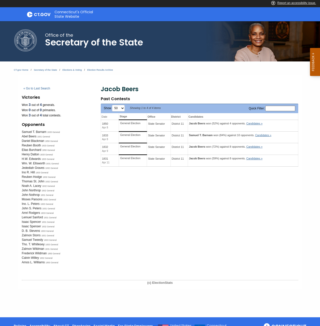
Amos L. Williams (33, 262)
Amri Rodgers (31, 213)
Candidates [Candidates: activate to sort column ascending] (195, 116)
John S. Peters (32, 208)
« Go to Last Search (37, 88)
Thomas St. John (33, 181)
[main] (160, 169)
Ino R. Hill (28, 172)
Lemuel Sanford (32, 217)
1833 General (53, 132)
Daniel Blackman (33, 141)
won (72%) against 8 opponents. (225, 146)
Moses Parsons (32, 199)
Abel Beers (29, 136)
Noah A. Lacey (31, 186)
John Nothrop (31, 195)
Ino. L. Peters (31, 204)
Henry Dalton (30, 154)
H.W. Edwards (31, 159)
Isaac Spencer (31, 222)
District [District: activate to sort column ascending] (176, 116)
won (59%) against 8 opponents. (225, 158)
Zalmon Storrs (31, 235)
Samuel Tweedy (32, 240)
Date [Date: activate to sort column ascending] (104, 116)
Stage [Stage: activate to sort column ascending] (123, 116)
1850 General (51, 141)
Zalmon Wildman (33, 249)
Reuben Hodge (32, 177)
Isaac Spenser (31, 226)
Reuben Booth (31, 145)
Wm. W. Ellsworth (33, 163)
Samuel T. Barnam (34, 132)
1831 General (43, 136)
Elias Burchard (31, 150)
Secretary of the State (45, 69)
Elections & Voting (72, 69)
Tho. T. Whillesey (33, 244)
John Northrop (31, 190)
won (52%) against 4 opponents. (225, 123)
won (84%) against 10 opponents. (230, 135)
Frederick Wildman (34, 253)
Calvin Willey (30, 258)
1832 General (51, 168)
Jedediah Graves (33, 168)
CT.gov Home (21, 69)
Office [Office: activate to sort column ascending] (151, 116)
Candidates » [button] (254, 123)
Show (114, 108)
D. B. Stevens (31, 231)
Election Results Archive (100, 69)
